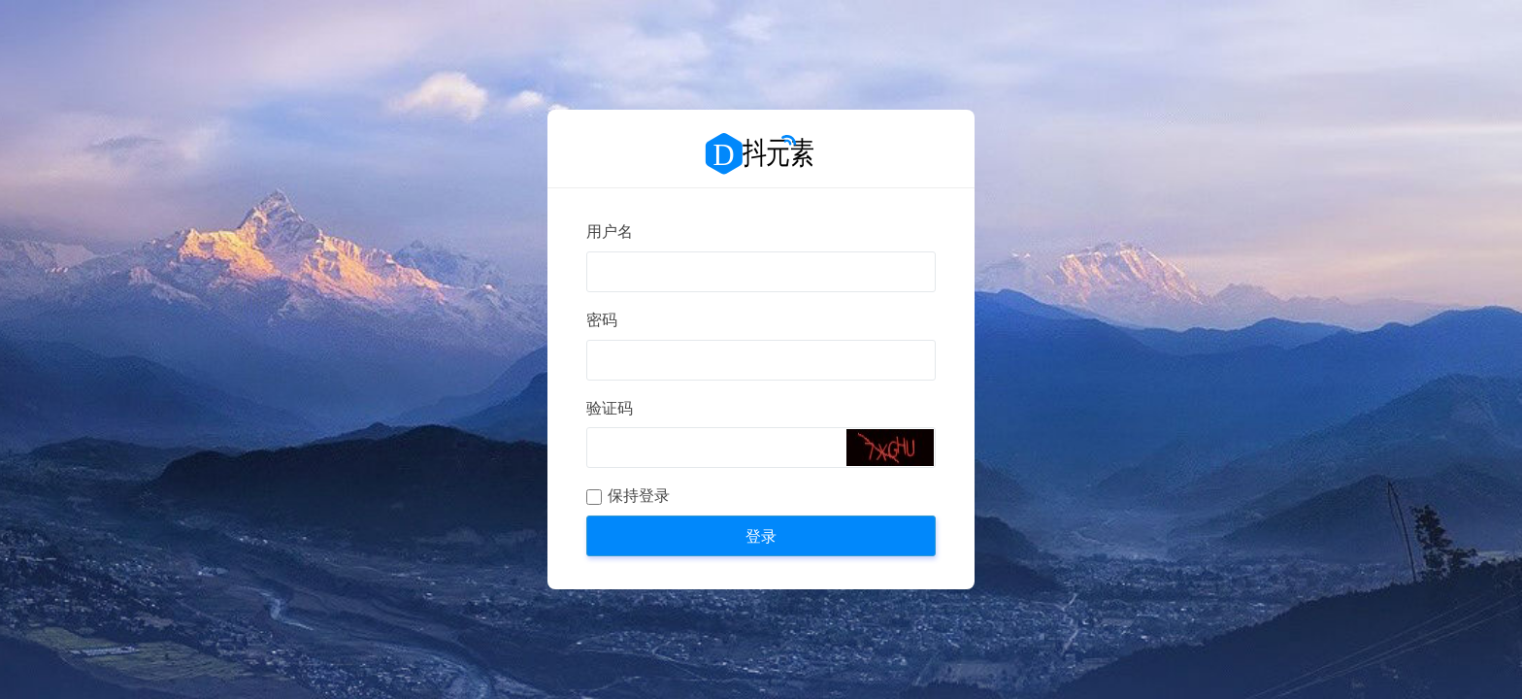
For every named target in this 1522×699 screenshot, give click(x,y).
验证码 (609, 408)
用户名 (609, 231)
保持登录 (639, 495)
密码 (601, 320)
